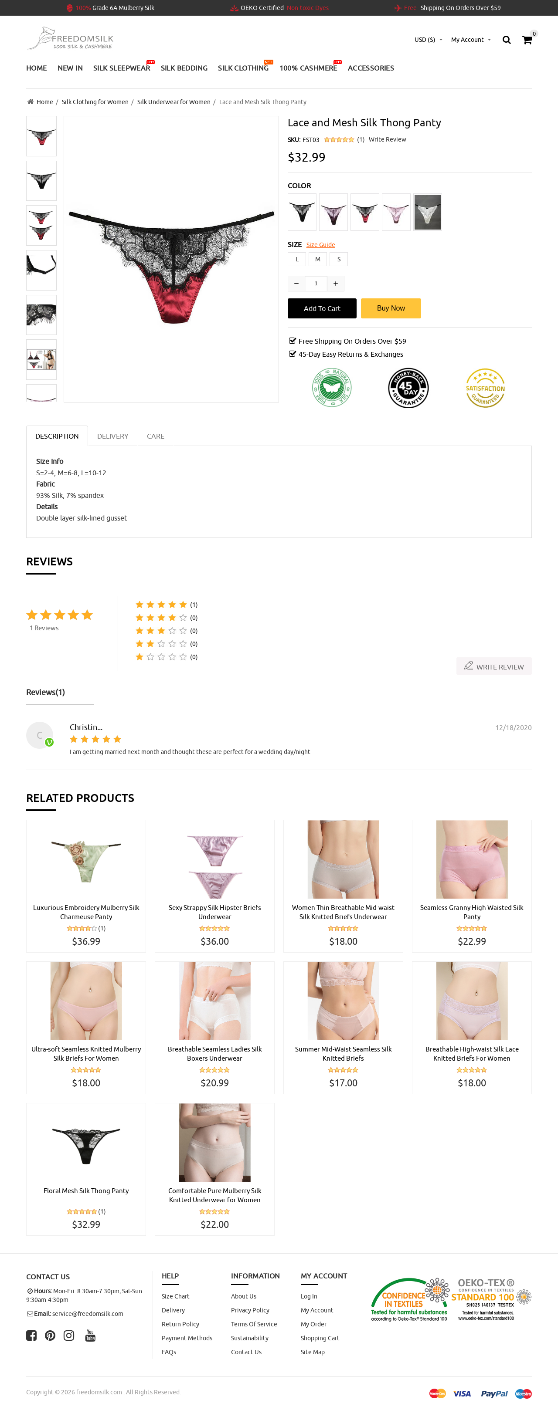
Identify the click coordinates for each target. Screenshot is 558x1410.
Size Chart (176, 1297)
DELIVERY (113, 434)
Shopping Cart (320, 1339)
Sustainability (250, 1339)
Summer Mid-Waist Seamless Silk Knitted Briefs (343, 1053)
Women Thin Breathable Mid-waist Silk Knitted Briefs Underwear (343, 911)
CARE (155, 434)
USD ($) (425, 39)
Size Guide (320, 243)
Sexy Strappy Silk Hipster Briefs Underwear (215, 911)
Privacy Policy (250, 1311)
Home (45, 101)
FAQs (169, 1352)
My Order (314, 1325)
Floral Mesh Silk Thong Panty (86, 1191)
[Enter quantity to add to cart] (316, 282)
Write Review (387, 137)
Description (57, 434)
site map (313, 1352)
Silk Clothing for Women (95, 101)
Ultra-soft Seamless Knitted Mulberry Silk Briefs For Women (86, 1053)
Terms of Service (254, 1325)
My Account (317, 1311)
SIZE (295, 243)
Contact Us (246, 1352)
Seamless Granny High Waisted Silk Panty (472, 911)
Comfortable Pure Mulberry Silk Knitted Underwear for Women (215, 1195)
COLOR (299, 184)
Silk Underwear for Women (174, 101)
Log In (309, 1297)
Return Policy (180, 1325)
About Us (243, 1297)
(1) (361, 137)
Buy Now (391, 306)
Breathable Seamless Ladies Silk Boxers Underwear (214, 1053)
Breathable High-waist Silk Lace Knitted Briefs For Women (472, 1053)
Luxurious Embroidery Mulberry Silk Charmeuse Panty (86, 911)
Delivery (173, 1311)
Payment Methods (187, 1339)
